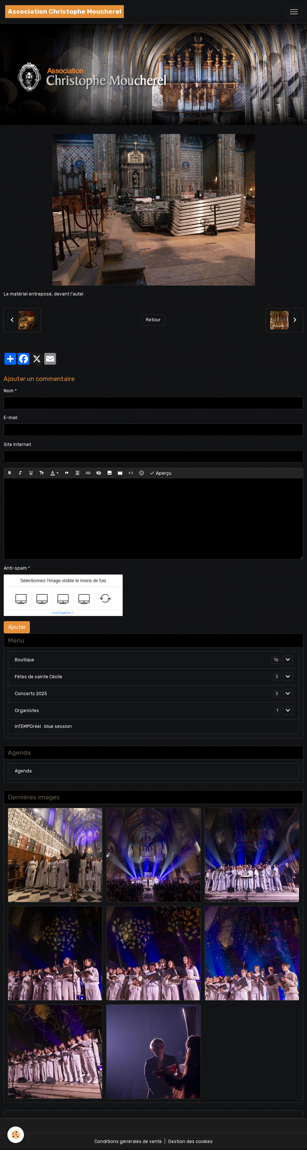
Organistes (27, 710)
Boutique (24, 659)
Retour (153, 319)
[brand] (64, 11)
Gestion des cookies (190, 1141)
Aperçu (160, 473)
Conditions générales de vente (128, 1141)
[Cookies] (15, 1134)
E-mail (10, 417)
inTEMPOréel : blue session (43, 726)
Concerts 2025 (31, 693)
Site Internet (17, 444)
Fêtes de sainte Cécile (38, 676)
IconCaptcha (61, 613)
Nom (9, 390)
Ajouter (17, 627)
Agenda (23, 771)
